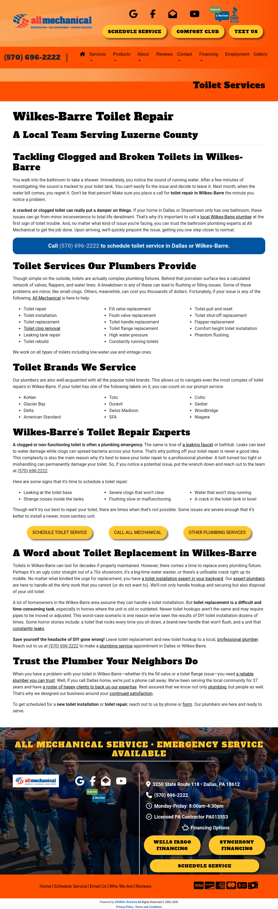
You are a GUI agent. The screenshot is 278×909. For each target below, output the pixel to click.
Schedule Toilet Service (59, 532)
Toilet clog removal (42, 328)
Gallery (260, 54)
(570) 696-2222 (32, 57)
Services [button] (97, 54)
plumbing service (116, 646)
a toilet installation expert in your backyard (182, 578)
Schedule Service (71, 886)
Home (46, 886)
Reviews (164, 54)
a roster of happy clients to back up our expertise (90, 687)
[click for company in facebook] (153, 14)
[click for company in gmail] (172, 14)
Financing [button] (208, 54)
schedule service (134, 31)
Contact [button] (184, 54)
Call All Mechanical (137, 532)
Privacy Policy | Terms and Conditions (139, 906)
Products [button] (121, 54)
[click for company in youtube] (194, 14)
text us (246, 31)
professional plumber (237, 639)
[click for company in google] (133, 14)
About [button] (143, 54)
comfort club (197, 31)
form (187, 704)
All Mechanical (46, 298)
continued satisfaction (131, 693)
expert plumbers (249, 578)
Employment (237, 54)
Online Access (126, 902)
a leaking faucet (197, 444)
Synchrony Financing (237, 845)
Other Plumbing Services (217, 532)
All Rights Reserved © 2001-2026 (158, 902)
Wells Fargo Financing (172, 845)
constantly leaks (28, 628)
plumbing (217, 687)
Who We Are (122, 886)
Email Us (99, 886)
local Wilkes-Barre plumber (226, 216)
